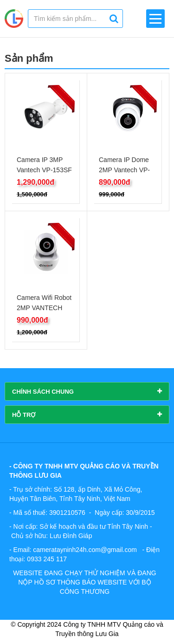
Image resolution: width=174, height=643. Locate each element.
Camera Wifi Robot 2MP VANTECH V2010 (44, 308)
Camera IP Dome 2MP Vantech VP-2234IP (124, 170)
